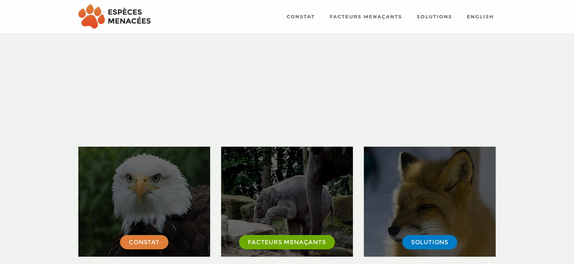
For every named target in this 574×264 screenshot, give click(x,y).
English (480, 16)
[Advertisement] (287, 89)
